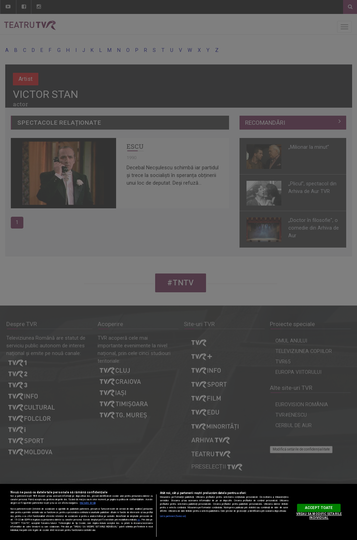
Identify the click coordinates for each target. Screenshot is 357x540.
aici (138, 519)
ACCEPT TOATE (319, 508)
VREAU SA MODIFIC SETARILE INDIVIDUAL (319, 515)
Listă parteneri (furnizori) (173, 516)
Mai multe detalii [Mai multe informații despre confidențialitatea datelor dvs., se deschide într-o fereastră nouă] (88, 503)
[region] (178, 512)
